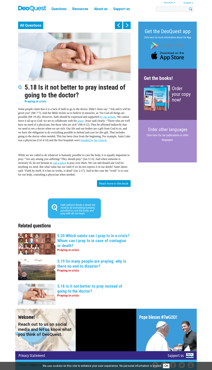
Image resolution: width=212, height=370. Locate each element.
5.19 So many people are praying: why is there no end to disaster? (91, 264)
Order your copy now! (181, 94)
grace (81, 120)
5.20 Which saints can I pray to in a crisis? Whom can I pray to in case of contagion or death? (93, 240)
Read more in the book (113, 183)
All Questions (30, 25)
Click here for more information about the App (167, 37)
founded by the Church (93, 140)
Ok (166, 365)
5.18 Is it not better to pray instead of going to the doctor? (89, 289)
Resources (80, 9)
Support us (121, 9)
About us (101, 9)
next (127, 25)
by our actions (108, 116)
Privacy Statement (31, 355)
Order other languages (167, 129)
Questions (59, 9)
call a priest (59, 162)
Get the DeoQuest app (168, 31)
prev (118, 25)
